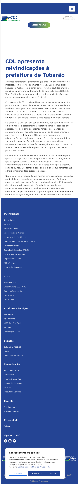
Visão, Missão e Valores (14, 233)
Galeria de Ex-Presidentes (15, 254)
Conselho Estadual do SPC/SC (17, 250)
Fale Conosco (9, 407)
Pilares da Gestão (11, 228)
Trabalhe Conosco (11, 411)
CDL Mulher (9, 299)
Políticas (7, 426)
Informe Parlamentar (13, 267)
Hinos (6, 351)
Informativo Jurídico (12, 379)
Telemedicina (9, 319)
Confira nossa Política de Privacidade (34, 467)
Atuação (7, 224)
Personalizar (18, 473)
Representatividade (12, 258)
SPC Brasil (8, 314)
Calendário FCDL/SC (12, 347)
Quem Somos (9, 220)
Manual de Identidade (13, 383)
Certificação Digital (12, 331)
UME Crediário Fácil (12, 323)
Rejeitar (35, 473)
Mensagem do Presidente (15, 237)
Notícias (7, 387)
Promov (7, 327)
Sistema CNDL (10, 282)
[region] (35, 464)
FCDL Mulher (9, 263)
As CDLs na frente (11, 370)
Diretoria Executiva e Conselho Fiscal (19, 241)
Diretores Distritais (11, 245)
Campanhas (9, 374)
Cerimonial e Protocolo (13, 355)
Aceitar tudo (52, 473)
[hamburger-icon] (72, 9)
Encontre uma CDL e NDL (15, 287)
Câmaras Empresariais (13, 291)
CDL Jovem (9, 295)
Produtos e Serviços (12, 392)
